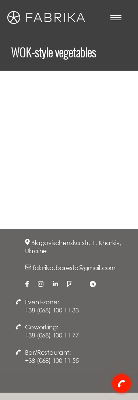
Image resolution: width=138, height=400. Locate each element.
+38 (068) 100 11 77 (52, 335)
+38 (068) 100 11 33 (52, 310)
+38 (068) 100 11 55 (52, 360)
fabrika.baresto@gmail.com (74, 268)
